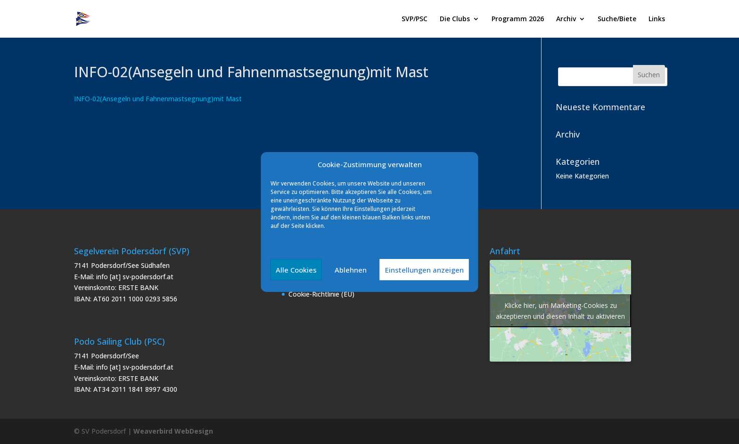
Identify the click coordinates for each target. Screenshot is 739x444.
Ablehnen (351, 269)
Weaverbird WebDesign (173, 431)
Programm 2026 (518, 19)
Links (657, 19)
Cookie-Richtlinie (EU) (321, 294)
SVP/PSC (414, 19)
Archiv (566, 19)
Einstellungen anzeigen (424, 269)
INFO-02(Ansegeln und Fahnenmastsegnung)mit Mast (158, 98)
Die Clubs (455, 19)
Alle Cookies (296, 269)
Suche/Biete (617, 19)
